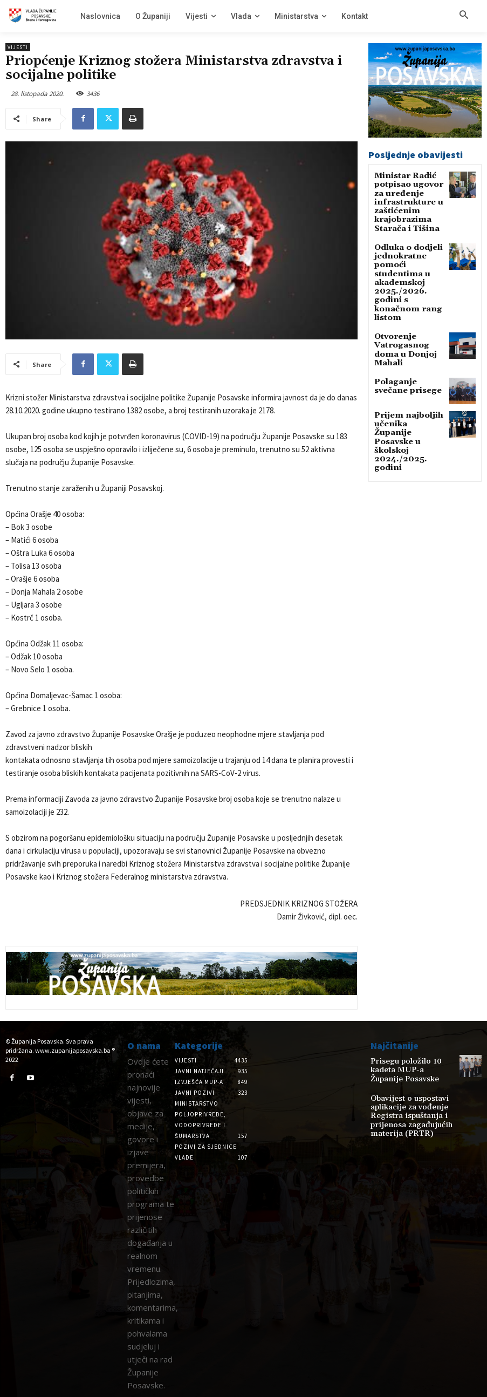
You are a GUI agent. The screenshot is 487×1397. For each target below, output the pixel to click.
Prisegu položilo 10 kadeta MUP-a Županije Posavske (410, 1064)
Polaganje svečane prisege (406, 336)
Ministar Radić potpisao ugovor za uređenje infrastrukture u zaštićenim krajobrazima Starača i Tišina (408, 197)
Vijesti (17, 47)
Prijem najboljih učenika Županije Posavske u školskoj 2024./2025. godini (407, 381)
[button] (463, 15)
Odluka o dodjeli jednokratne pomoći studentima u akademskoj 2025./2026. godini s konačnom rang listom (409, 258)
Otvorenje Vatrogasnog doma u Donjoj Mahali (408, 306)
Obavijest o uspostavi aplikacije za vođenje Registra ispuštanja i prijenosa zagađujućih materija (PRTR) (403, 1103)
